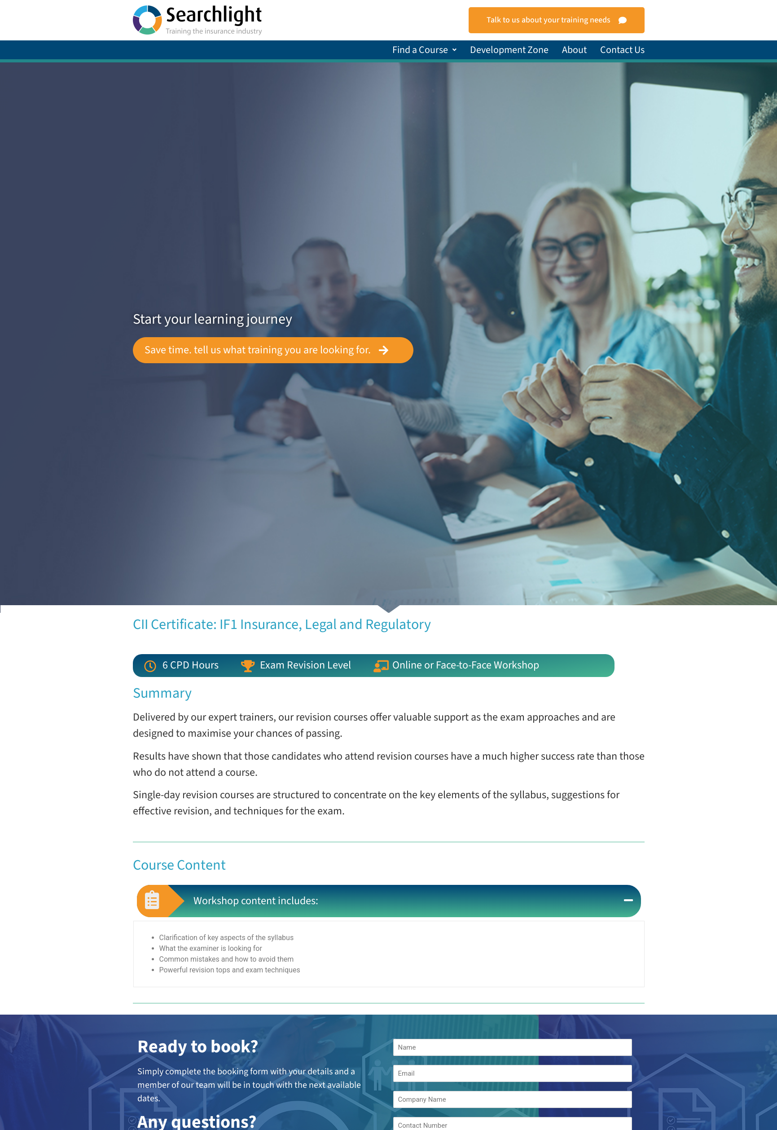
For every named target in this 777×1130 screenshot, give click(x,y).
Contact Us (622, 50)
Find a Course (424, 50)
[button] (424, 50)
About (574, 50)
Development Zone (509, 50)
